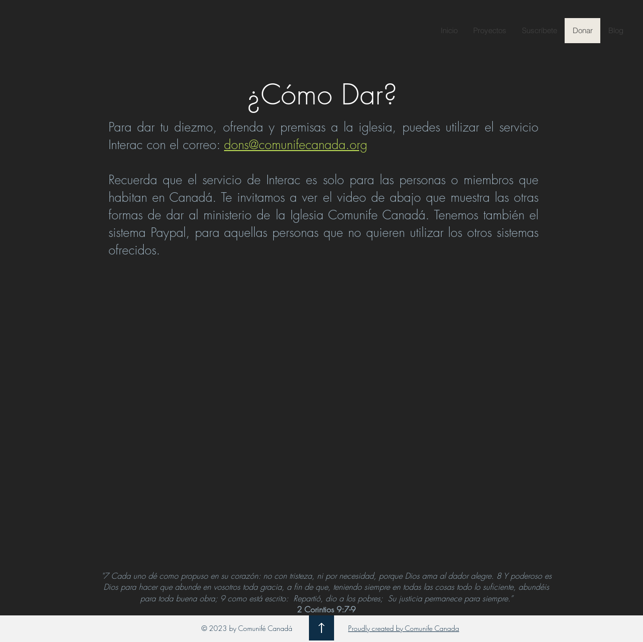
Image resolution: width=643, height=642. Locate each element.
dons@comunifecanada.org (295, 144)
